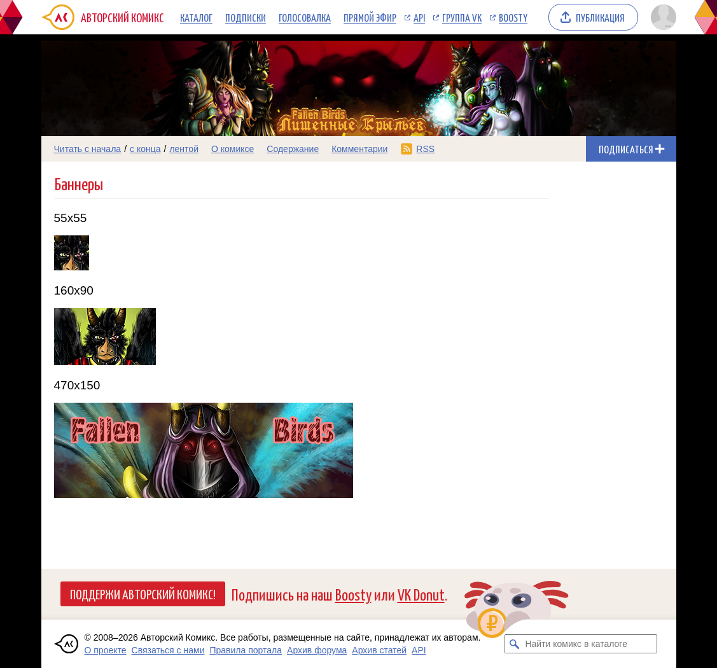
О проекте (106, 650)
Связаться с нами (168, 650)
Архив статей (379, 650)
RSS (425, 149)
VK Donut (421, 594)
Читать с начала (88, 149)
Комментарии (359, 149)
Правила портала (245, 650)
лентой (183, 149)
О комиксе (232, 149)
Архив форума (317, 650)
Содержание (293, 149)
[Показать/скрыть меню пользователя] (661, 17)
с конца (145, 149)
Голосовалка (305, 17)
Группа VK (462, 17)
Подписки (245, 17)
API (419, 17)
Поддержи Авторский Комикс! (143, 593)
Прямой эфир (370, 17)
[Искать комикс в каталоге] (514, 644)
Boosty (513, 17)
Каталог (196, 17)
